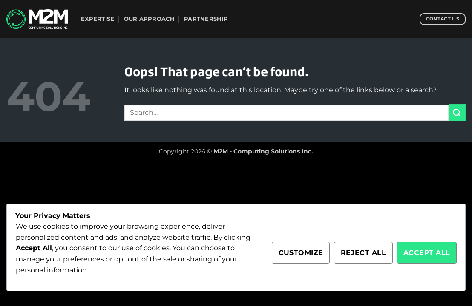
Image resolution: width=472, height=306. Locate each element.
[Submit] (457, 112)
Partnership (206, 19)
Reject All (363, 253)
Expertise (97, 19)
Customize (301, 253)
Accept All (426, 253)
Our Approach (149, 19)
